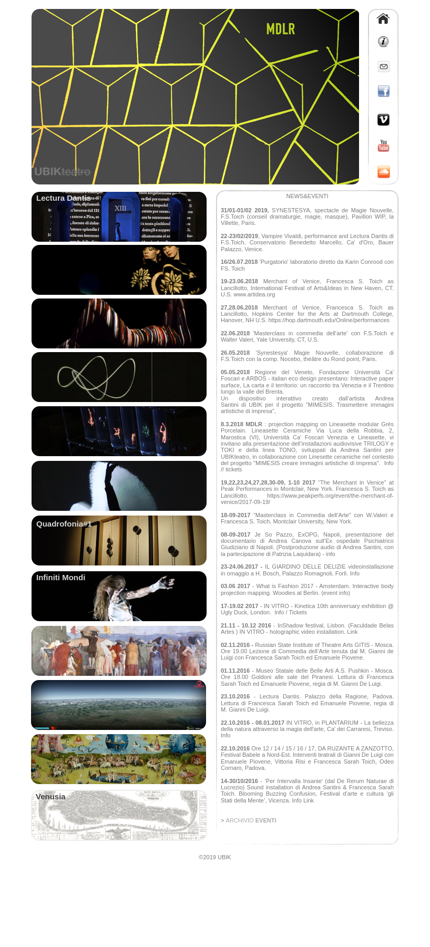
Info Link (302, 800)
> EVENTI (248, 820)
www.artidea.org (254, 294)
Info (389, 463)
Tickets (297, 612)
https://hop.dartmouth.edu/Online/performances (329, 320)
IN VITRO (277, 606)
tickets (234, 469)
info (330, 554)
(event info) (335, 593)
